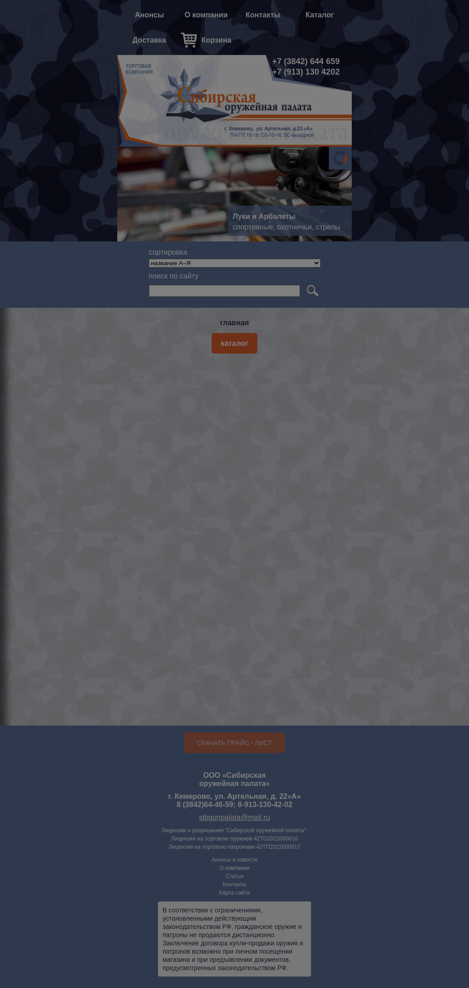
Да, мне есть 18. (177, 517)
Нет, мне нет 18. (292, 517)
